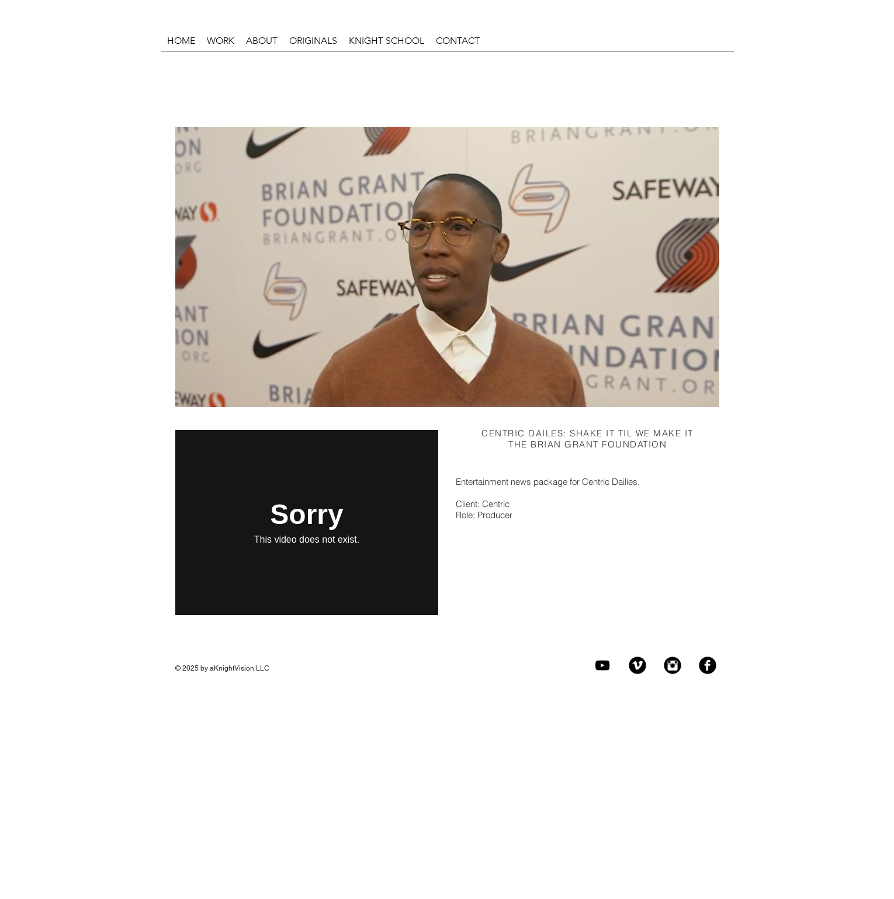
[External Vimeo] (306, 522)
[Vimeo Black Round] (637, 665)
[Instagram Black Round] (672, 665)
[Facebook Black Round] (707, 665)
